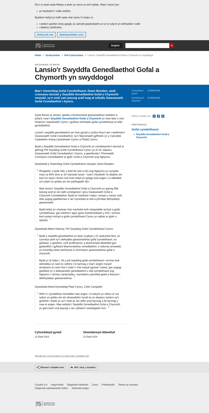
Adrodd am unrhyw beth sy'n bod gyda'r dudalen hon (62, 356)
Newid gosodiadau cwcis (72, 34)
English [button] (115, 45)
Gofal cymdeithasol (145, 129)
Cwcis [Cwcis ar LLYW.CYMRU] (95, 384)
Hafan (38, 55)
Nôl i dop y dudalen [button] (85, 367)
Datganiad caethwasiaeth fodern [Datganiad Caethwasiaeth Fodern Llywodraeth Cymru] (51, 388)
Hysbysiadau (53, 55)
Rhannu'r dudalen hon (52, 367)
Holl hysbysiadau (73, 55)
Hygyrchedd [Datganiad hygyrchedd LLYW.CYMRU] (57, 384)
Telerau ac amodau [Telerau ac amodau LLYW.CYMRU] (128, 384)
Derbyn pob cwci (45, 34)
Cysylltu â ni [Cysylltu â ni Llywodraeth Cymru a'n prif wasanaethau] (41, 384)
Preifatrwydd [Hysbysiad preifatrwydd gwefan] (108, 384)
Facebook (158, 116)
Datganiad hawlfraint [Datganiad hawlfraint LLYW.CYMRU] (77, 384)
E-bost (162, 116)
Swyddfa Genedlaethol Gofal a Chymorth (76, 118)
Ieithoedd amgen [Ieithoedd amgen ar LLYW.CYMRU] (80, 388)
